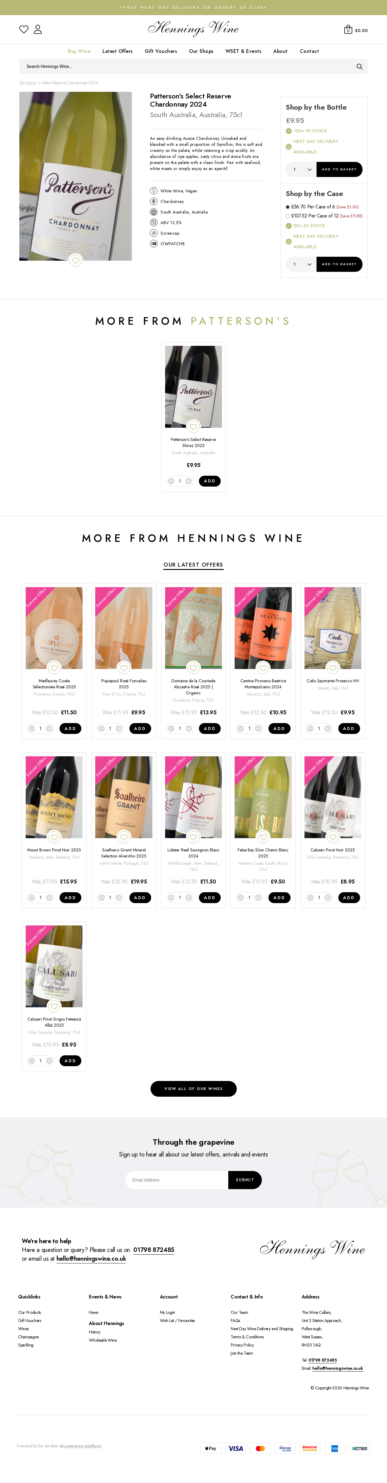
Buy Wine (79, 51)
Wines (23, 1329)
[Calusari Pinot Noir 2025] (333, 821)
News (93, 1312)
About (280, 51)
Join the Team (242, 1353)
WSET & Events (244, 51)
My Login (167, 1312)
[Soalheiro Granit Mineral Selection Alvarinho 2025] (123, 821)
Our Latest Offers (193, 565)
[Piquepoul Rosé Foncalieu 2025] (123, 652)
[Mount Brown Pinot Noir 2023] (54, 821)
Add (339, 169)
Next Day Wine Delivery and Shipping (262, 1329)
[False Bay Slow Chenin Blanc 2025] (263, 821)
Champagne (28, 1337)
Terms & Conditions (247, 1337)
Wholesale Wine (102, 1340)
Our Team (239, 1312)
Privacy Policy (242, 1345)
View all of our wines (193, 1089)
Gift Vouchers (161, 51)
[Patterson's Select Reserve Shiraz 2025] (193, 407)
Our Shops (201, 51)
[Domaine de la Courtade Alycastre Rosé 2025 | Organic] (193, 652)
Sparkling (26, 1345)
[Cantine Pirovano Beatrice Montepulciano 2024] (263, 652)
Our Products (29, 1312)
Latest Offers (117, 51)
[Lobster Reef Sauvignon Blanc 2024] (193, 821)
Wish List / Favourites (177, 1320)
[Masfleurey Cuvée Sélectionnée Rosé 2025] (54, 652)
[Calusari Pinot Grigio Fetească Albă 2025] (54, 987)
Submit (245, 1180)
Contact (309, 51)
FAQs (235, 1320)
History (94, 1332)
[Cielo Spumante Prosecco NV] (333, 652)
